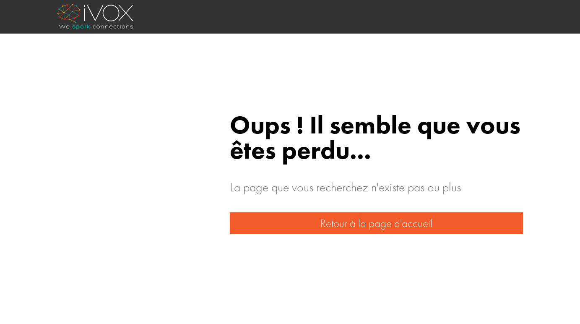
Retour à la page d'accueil (376, 223)
